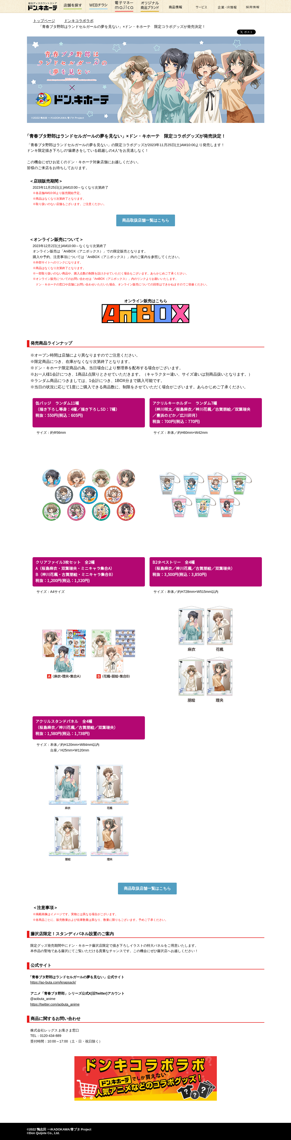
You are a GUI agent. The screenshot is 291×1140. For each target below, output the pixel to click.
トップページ (44, 21)
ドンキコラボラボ (78, 21)
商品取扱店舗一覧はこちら (145, 220)
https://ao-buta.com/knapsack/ (53, 982)
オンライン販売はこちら (146, 311)
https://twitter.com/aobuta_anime (55, 1004)
